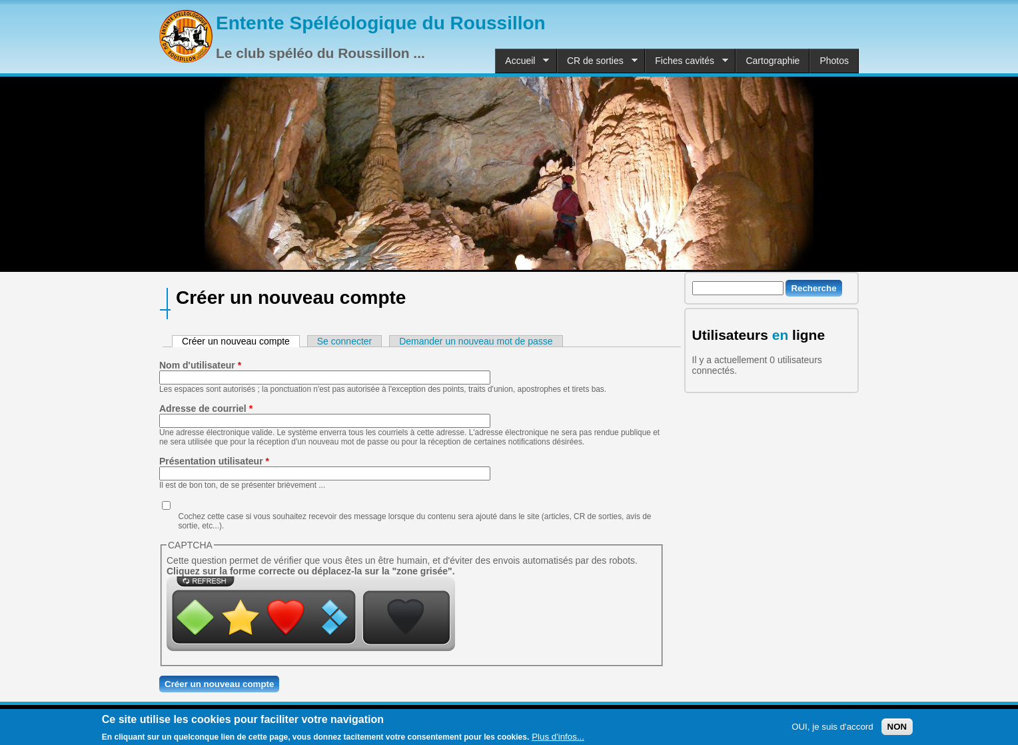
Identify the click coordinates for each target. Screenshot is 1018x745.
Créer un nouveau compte (241, 341)
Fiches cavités (686, 61)
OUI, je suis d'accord (832, 729)
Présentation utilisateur (214, 461)
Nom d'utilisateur (200, 365)
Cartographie (772, 60)
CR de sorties (597, 61)
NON (897, 729)
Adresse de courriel (206, 408)
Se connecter (344, 341)
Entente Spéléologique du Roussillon (381, 23)
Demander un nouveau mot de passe (475, 341)
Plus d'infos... (558, 739)
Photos (834, 60)
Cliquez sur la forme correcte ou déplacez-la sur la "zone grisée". (311, 571)
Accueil (522, 61)
